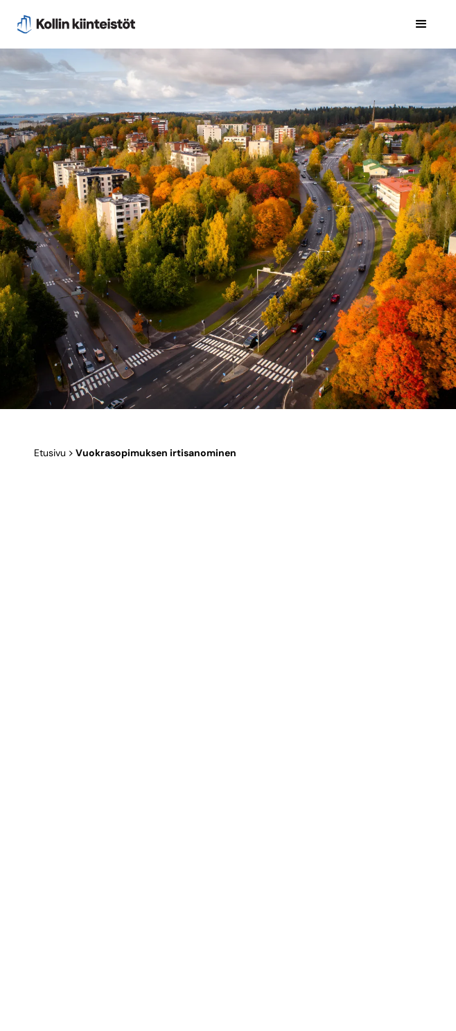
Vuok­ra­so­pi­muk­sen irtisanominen (156, 453)
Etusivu (50, 453)
